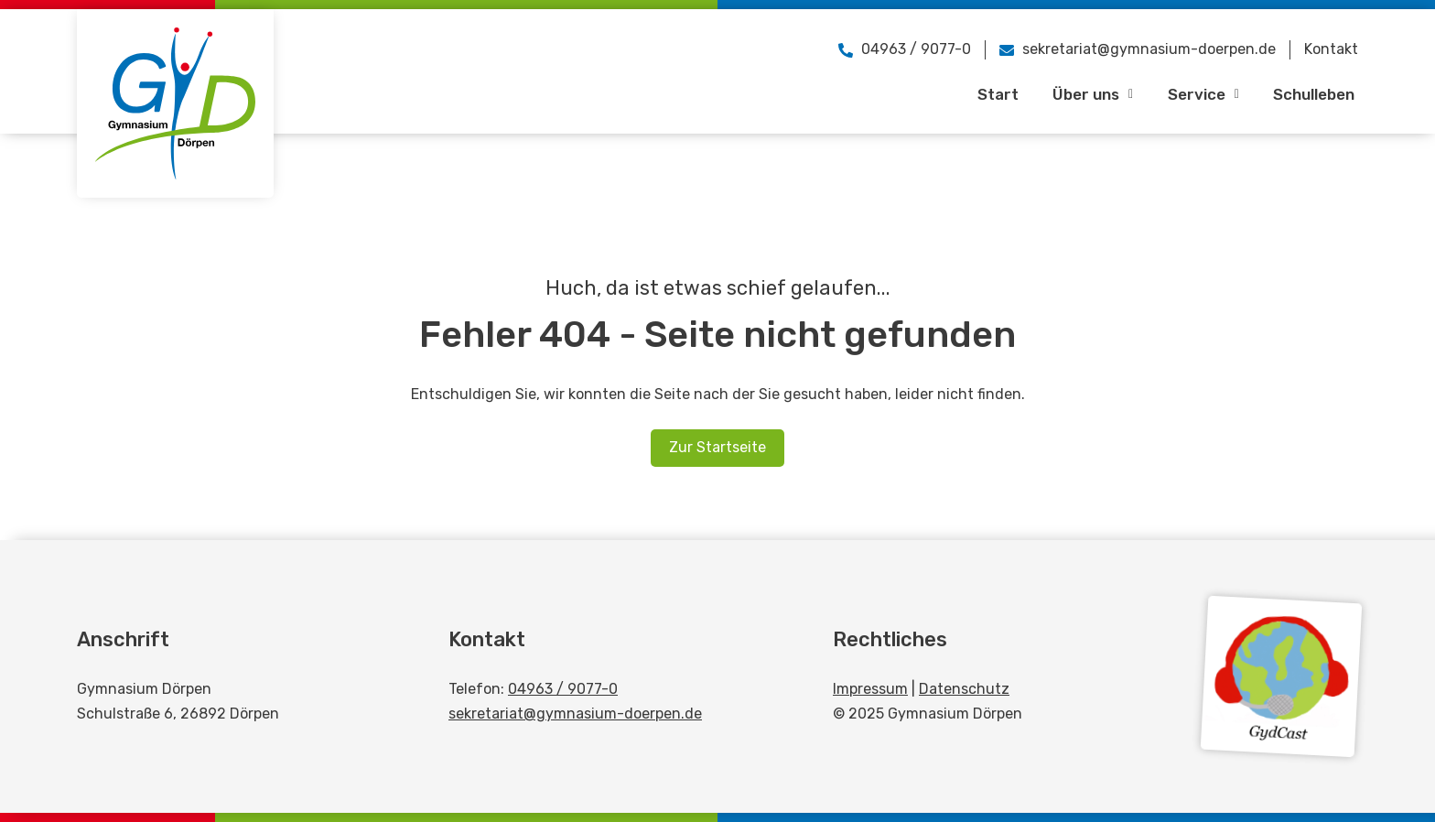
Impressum (870, 689)
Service (1193, 94)
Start (981, 94)
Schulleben (1309, 94)
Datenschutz (964, 689)
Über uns (1079, 94)
